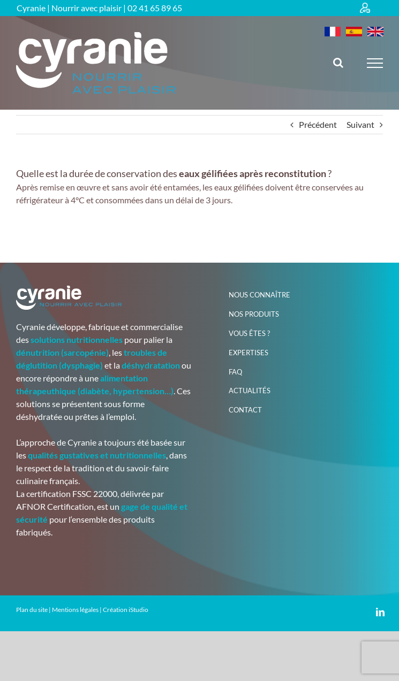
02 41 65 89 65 (154, 8)
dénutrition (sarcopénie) (62, 352)
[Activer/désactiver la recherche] (338, 62)
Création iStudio (125, 610)
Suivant (360, 124)
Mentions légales (75, 610)
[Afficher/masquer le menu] (375, 63)
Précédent (318, 124)
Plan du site (32, 610)
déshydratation (151, 365)
